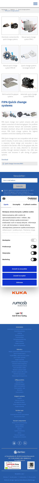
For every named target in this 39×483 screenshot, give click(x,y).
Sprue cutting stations (19, 345)
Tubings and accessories (19, 437)
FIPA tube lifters (19, 382)
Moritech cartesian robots (19, 370)
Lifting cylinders (19, 426)
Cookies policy (23, 477)
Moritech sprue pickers (19, 374)
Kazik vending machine (19, 404)
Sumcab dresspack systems (19, 365)
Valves (19, 433)
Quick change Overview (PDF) (13, 163)
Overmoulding (19, 337)
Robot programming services (19, 376)
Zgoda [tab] (6, 204)
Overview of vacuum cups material (19, 414)
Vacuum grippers (19, 425)
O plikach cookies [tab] (30, 204)
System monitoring (19, 431)
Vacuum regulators (20, 435)
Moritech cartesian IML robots (19, 372)
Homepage (4, 9)
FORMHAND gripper (20, 384)
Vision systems (19, 341)
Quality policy (13, 477)
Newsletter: (19, 175)
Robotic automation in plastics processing (19, 351)
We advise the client (19, 416)
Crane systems (19, 392)
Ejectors (19, 429)
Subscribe (19, 186)
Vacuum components (19, 421)
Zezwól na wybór (19, 276)
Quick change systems (24, 9)
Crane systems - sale (19, 388)
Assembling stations (19, 331)
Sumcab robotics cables (19, 367)
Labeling (19, 333)
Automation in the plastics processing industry (19, 329)
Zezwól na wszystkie (19, 269)
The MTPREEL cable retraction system (19, 355)
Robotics (12, 9)
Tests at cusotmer (19, 400)
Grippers (19, 398)
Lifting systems (19, 380)
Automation (19, 327)
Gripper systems (19, 396)
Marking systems (19, 335)
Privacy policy (32, 477)
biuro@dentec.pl (19, 460)
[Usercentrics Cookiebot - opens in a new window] (28, 198)
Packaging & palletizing (19, 339)
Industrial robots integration (19, 363)
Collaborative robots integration (19, 361)
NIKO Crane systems (19, 386)
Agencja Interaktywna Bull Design (25, 480)
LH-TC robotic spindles (19, 357)
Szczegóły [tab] (16, 204)
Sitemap (5, 477)
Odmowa (19, 282)
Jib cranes (19, 390)
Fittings (20, 412)
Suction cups (19, 410)
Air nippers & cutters (19, 402)
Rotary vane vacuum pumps (19, 422)
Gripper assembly (19, 343)
